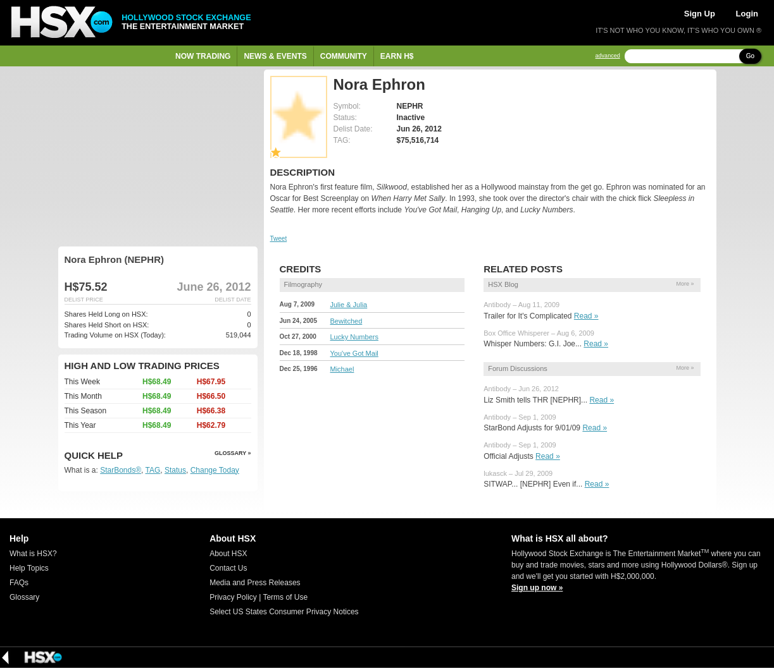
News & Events (275, 56)
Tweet (278, 238)
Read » (586, 316)
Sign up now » (537, 587)
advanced (608, 56)
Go (750, 55)
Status (175, 470)
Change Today (214, 470)
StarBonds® (120, 470)
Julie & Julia (349, 304)
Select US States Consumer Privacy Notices (283, 611)
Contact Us (228, 568)
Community (343, 56)
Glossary (24, 597)
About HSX (228, 553)
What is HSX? (33, 553)
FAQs (18, 582)
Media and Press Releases (254, 582)
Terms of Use (285, 597)
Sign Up (699, 13)
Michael (342, 369)
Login (747, 13)
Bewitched (346, 321)
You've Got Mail (354, 353)
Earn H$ (397, 56)
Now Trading (202, 56)
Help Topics (29, 568)
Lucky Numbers (354, 337)
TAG (153, 470)
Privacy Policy (233, 597)
